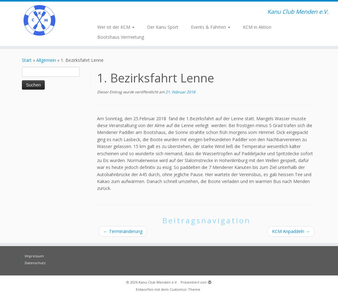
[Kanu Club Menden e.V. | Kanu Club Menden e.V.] (39, 20)
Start (27, 60)
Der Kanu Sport (162, 27)
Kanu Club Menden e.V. (158, 282)
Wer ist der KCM (116, 27)
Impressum (34, 256)
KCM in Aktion (257, 27)
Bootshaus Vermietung (120, 37)
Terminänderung (122, 231)
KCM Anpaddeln (291, 231)
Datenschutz (35, 262)
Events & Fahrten (210, 27)
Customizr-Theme (185, 289)
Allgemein (46, 60)
